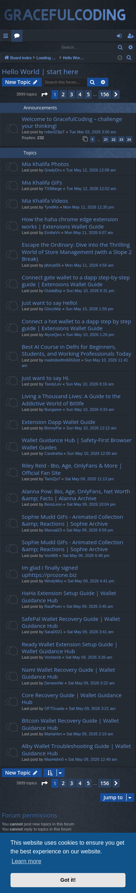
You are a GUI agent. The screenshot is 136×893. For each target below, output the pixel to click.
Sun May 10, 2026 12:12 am (91, 428)
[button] (44, 94)
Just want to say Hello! (49, 303)
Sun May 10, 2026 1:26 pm (90, 335)
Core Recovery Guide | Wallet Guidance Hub (71, 699)
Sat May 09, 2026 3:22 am (91, 683)
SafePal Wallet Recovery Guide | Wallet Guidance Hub (71, 622)
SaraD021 (53, 632)
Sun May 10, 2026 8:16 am (90, 384)
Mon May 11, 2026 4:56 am (89, 265)
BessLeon (53, 504)
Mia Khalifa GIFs (42, 182)
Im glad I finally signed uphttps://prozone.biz (50, 571)
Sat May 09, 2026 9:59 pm (89, 530)
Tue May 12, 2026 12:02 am (91, 189)
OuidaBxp (53, 291)
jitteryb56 (52, 265)
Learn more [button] (26, 861)
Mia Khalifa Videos (45, 201)
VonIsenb (52, 657)
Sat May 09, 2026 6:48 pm (86, 556)
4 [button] (79, 94)
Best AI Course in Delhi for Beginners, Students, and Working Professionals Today (76, 350)
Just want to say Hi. (46, 378)
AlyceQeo (53, 335)
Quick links (7, 37)
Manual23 (53, 530)
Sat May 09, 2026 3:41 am (90, 632)
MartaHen (53, 734)
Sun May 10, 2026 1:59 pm (90, 309)
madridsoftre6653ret (62, 360)
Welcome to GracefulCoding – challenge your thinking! (72, 123)
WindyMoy (53, 581)
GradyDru (53, 170)
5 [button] (88, 94)
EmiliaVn (52, 233)
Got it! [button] (67, 880)
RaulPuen (53, 607)
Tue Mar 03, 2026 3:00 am (92, 132)
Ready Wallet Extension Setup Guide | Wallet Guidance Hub (70, 648)
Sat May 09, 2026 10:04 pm (91, 504)
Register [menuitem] (132, 37)
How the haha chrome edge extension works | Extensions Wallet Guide (70, 223)
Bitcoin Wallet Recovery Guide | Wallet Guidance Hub (70, 724)
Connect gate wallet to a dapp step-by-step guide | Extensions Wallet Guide (76, 281)
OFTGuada (54, 709)
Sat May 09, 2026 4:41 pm (90, 581)
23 (121, 139)
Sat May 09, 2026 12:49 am (92, 759)
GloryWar (52, 309)
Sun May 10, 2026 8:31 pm (90, 291)
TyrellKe (51, 207)
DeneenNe (53, 683)
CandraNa (53, 454)
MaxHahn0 (53, 759)
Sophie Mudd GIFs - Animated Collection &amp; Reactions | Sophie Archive (72, 520)
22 (113, 139)
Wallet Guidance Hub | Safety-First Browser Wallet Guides (77, 444)
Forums (18, 37)
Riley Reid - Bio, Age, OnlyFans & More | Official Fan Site (72, 469)
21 (106, 139)
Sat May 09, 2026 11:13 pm (89, 479)
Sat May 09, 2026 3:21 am (92, 709)
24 (129, 139)
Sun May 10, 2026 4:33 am (90, 410)
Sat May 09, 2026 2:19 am (89, 734)
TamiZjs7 (52, 479)
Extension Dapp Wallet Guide (58, 422)
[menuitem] (129, 58)
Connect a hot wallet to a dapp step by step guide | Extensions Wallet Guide (76, 325)
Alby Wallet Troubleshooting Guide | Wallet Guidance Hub (76, 750)
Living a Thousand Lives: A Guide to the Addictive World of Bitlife (71, 400)
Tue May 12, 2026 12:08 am (91, 170)
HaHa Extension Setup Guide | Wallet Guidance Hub (69, 597)
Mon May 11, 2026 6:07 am (89, 233)
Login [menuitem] (120, 37)
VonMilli (51, 556)
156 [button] (104, 94)
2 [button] (63, 94)
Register (36, 47)
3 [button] (71, 94)
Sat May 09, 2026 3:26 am (88, 657)
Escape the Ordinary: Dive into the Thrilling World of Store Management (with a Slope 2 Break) (77, 252)
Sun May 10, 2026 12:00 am (92, 454)
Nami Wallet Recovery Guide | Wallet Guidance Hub (68, 673)
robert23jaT (54, 132)
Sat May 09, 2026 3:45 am (89, 607)
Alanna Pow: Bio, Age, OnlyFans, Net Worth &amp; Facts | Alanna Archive (76, 495)
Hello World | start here (40, 72)
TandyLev (52, 384)
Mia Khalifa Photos (45, 164)
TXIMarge (53, 189)
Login (12, 47)
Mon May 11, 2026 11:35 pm (88, 207)
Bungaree (53, 410)
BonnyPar (53, 428)
